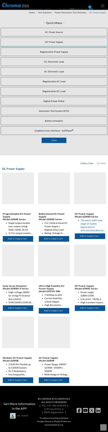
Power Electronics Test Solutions (70, 12)
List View (101, 163)
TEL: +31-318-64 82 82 (54, 405)
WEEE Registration (54, 412)
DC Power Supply (98, 12)
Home (32, 12)
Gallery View (86, 163)
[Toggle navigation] (103, 5)
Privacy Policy (54, 409)
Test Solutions (45, 12)
